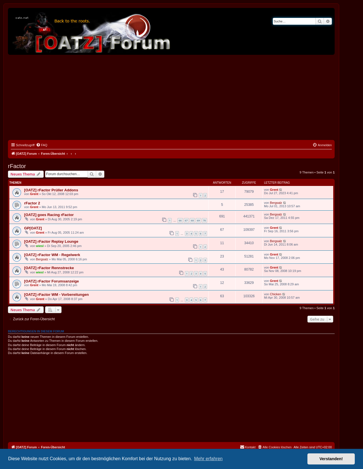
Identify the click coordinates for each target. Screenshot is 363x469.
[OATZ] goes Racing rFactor (49, 215)
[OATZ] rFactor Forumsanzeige (51, 281)
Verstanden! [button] (331, 459)
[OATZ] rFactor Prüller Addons (51, 190)
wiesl (40, 246)
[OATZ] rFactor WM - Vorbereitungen (56, 294)
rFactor (17, 166)
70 (204, 220)
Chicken (275, 294)
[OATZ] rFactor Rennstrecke (49, 268)
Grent (34, 194)
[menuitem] (41, 145)
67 (186, 220)
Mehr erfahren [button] (208, 458)
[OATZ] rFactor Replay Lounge (51, 241)
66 (180, 220)
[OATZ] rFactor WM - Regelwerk (52, 255)
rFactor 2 (32, 203)
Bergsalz (276, 202)
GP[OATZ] (33, 228)
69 (198, 220)
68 (192, 220)
